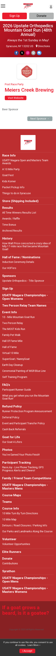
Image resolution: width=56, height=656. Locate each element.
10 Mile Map (9, 519)
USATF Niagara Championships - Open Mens (25, 579)
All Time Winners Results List (19, 212)
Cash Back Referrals (14, 429)
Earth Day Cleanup (12, 364)
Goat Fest (8, 175)
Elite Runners (11, 552)
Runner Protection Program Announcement (27, 411)
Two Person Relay (12, 323)
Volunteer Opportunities (16, 544)
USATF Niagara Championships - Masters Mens (25, 486)
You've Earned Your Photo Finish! (21, 454)
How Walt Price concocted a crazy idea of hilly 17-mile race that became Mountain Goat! (26, 246)
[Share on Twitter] (22, 53)
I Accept (27, 650)
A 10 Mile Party (11, 169)
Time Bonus (9, 224)
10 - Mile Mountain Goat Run (18, 317)
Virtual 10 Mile (10, 353)
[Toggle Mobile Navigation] (3, 6)
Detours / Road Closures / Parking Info (24, 525)
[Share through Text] (39, 53)
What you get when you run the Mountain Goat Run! (25, 397)
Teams (7, 502)
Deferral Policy (10, 417)
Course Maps (11, 495)
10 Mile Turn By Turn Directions (20, 513)
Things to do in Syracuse (16, 193)
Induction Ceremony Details (18, 261)
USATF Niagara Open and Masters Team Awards (25, 162)
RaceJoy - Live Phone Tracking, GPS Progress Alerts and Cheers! (23, 469)
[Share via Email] (33, 53)
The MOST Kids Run (13, 329)
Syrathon (8, 571)
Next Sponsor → (40, 118)
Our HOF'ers (9, 268)
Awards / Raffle (11, 218)
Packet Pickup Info (13, 187)
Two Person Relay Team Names (24, 305)
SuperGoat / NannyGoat (16, 359)
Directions (44, 46)
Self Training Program (14, 377)
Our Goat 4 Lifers (12, 442)
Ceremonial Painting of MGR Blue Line (24, 370)
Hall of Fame (9, 347)
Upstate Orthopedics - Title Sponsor (23, 280)
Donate (41, 16)
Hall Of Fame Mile (12, 340)
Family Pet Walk (11, 335)
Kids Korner (9, 181)
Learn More (33, 645)
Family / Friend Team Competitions (26, 478)
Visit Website (15, 97)
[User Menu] (51, 6)
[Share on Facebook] (16, 53)
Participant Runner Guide (16, 389)
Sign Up (14, 16)
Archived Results (12, 230)
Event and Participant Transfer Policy (23, 423)
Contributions (10, 563)
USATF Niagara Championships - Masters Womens (25, 590)
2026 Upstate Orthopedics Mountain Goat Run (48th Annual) (28, 30)
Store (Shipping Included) (20, 201)
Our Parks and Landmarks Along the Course (27, 531)
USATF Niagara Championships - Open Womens (25, 297)
